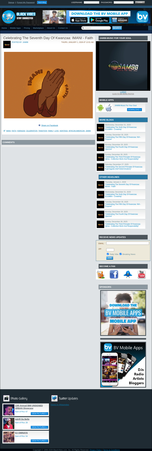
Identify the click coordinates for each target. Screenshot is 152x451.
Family (50, 131)
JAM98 (88, 131)
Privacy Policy (96, 450)
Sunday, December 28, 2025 (116, 155)
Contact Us (63, 28)
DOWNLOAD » (134, 109)
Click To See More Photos (123, 94)
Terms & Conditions (111, 450)
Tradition (42, 131)
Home (4, 28)
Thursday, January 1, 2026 (115, 182)
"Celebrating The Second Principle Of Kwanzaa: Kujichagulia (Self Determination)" (124, 168)
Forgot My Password (25, 2)
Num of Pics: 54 (21, 436)
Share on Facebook (49, 125)
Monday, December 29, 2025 (116, 145)
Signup (11, 2)
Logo (123, 92)
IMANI (8, 131)
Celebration (31, 131)
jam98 (25, 42)
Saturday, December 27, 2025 (116, 164)
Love (56, 131)
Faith (14, 131)
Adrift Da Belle (22, 419)
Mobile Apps (15, 28)
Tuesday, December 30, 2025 (116, 135)
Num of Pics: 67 (21, 412)
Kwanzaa (21, 131)
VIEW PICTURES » (39, 414)
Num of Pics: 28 (21, 423)
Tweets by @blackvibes (59, 405)
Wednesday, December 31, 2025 (118, 125)
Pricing (27, 28)
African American (77, 131)
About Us (51, 28)
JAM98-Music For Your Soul (126, 105)
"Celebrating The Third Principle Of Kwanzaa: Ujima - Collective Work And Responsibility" (123, 158)
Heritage (64, 131)
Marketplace (38, 28)
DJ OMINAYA (21, 433)
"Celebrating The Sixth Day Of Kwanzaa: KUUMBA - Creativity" (121, 128)
